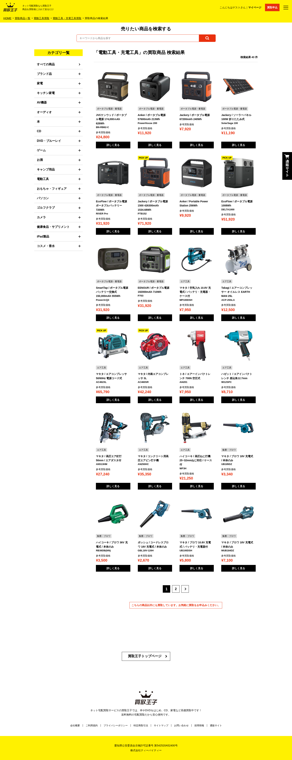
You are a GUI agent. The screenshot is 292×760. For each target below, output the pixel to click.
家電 (40, 83)
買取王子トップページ (144, 656)
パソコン (43, 198)
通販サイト (216, 725)
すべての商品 (46, 64)
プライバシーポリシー (116, 725)
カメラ (41, 217)
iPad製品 (43, 236)
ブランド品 (44, 73)
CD (39, 131)
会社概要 (75, 725)
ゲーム (41, 150)
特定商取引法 (141, 725)
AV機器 (42, 102)
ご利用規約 (92, 725)
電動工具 (43, 179)
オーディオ (44, 112)
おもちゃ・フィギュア (52, 188)
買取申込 (272, 7)
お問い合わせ (181, 725)
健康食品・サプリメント (53, 226)
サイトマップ (161, 725)
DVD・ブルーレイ (49, 140)
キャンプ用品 (46, 169)
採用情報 (199, 725)
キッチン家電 (46, 93)
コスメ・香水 (46, 246)
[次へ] (185, 589)
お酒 (40, 159)
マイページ (254, 7)
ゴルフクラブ (46, 207)
